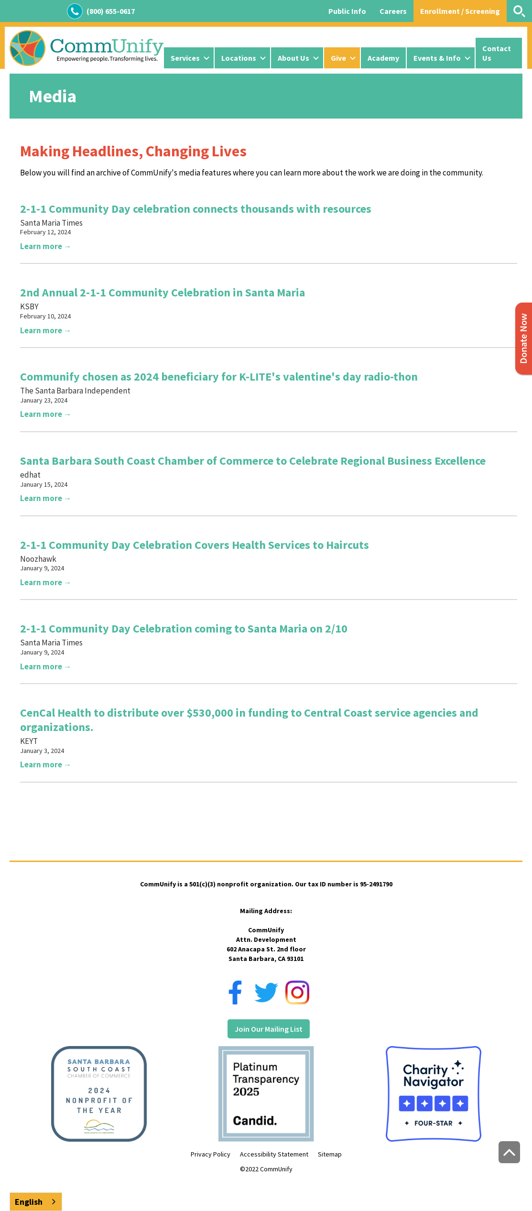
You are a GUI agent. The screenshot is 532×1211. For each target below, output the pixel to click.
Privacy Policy (210, 1154)
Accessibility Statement (274, 1154)
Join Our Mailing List (269, 1029)
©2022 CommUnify (266, 1169)
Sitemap (330, 1154)
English (29, 1201)
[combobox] (36, 1201)
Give (338, 58)
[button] (189, 57)
